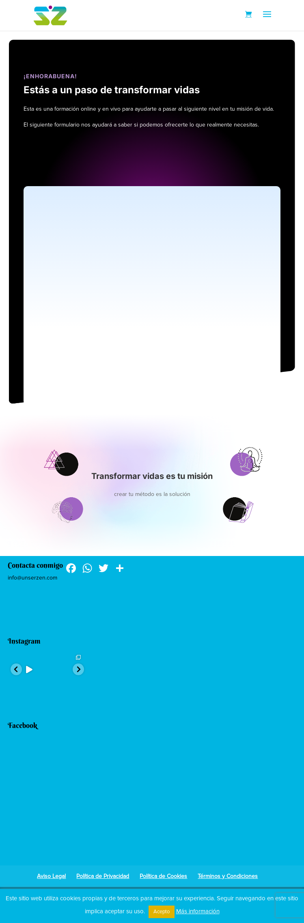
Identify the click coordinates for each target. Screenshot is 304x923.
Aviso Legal (51, 876)
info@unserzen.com (32, 577)
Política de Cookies (163, 876)
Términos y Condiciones (228, 876)
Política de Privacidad (102, 876)
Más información (198, 911)
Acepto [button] (161, 911)
